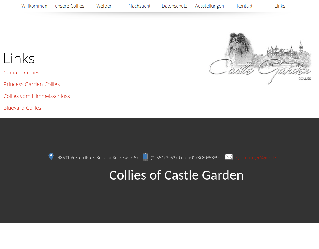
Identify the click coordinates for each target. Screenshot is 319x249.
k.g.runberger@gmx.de (255, 157)
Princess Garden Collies (32, 84)
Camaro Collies (21, 72)
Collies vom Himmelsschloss (37, 96)
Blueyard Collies (22, 107)
